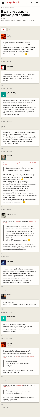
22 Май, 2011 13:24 (6, 339)
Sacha (9, 294)
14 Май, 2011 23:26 (6, 88)
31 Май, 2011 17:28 (29, 20)
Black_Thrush (11, 214)
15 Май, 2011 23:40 (6, 151)
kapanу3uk (10, 261)
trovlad (9, 156)
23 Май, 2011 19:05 (6, 380)
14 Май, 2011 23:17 (6, 61)
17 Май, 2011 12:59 (6, 256)
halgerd (18, 20)
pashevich (10, 66)
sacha (17, 356)
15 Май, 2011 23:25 (6, 121)
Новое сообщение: (8, 20)
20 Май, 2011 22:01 (6, 312)
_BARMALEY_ (11, 93)
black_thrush (19, 385)
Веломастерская (7, 7)
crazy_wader (11, 316)
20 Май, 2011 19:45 (6, 290)
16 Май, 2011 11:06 (6, 209)
